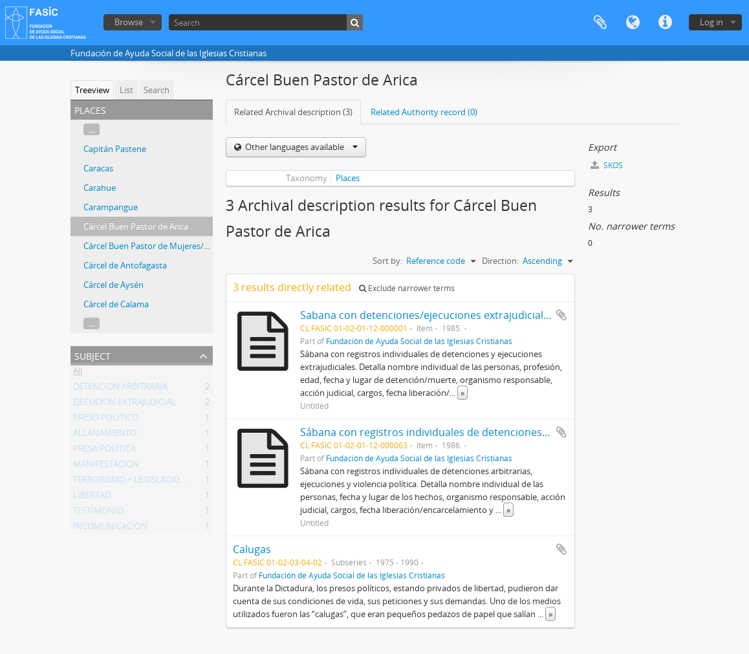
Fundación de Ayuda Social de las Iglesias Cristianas (419, 341)
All (77, 373)
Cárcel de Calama (116, 304)
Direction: (500, 261)
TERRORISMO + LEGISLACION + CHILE (145, 482)
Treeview (92, 90)
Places (348, 178)
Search (156, 90)
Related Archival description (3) (293, 112)
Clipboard (600, 22)
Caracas (98, 168)
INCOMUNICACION (110, 528)
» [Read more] (462, 392)
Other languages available (300, 147)
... (91, 129)
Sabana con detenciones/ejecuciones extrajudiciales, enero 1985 (457, 315)
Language (632, 22)
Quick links (665, 22)
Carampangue (110, 207)
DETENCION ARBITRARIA (120, 389)
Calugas (252, 549)
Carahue (99, 187)
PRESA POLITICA (104, 451)
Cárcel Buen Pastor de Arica (135, 226)
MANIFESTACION (106, 466)
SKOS (607, 165)
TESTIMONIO (98, 513)
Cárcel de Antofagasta (125, 265)
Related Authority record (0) (424, 112)
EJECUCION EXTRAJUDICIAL (124, 404)
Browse (128, 22)
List (126, 90)
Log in (711, 22)
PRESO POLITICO (105, 420)
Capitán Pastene (114, 149)
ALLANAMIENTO (104, 435)
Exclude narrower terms (407, 288)
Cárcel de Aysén (113, 284)
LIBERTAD (92, 497)
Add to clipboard (561, 315)
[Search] (266, 22)
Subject (92, 355)
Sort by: (387, 261)
